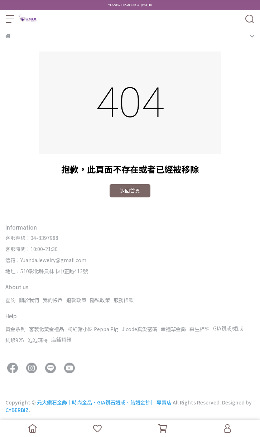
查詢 (10, 300)
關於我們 (29, 300)
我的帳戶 (53, 300)
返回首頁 (130, 190)
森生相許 (199, 329)
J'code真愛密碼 (139, 329)
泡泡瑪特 (38, 340)
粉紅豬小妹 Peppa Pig (93, 329)
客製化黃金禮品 (46, 329)
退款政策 (76, 300)
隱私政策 (100, 300)
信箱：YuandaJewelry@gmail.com (45, 260)
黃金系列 (15, 329)
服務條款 (124, 300)
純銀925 (14, 340)
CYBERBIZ (17, 409)
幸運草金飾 (173, 329)
